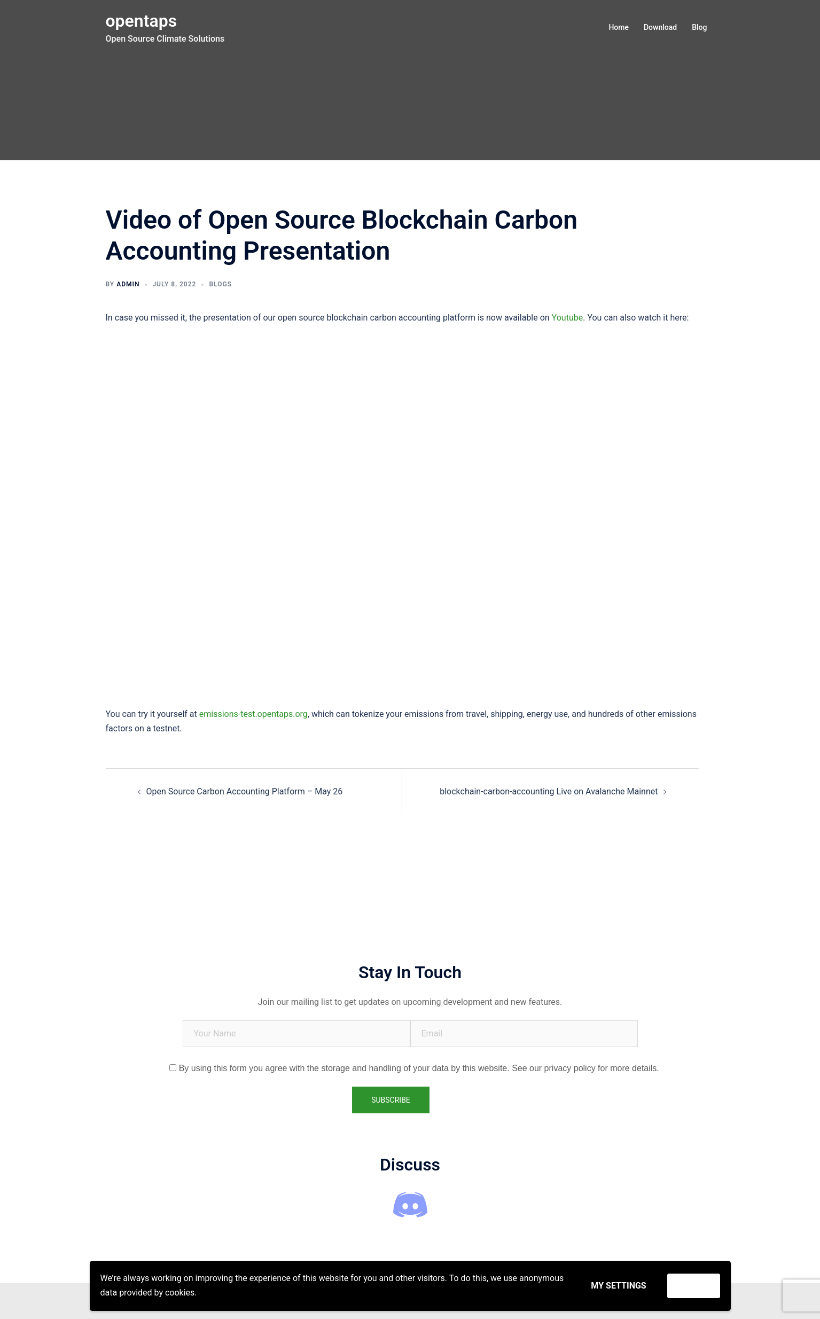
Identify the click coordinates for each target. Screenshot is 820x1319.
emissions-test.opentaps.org (253, 714)
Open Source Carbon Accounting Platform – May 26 (244, 791)
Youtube (567, 318)
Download (660, 27)
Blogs (220, 284)
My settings (618, 1286)
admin (127, 284)
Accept (693, 1286)
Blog (699, 27)
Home (618, 27)
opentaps (141, 21)
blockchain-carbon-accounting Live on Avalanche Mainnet (549, 791)
